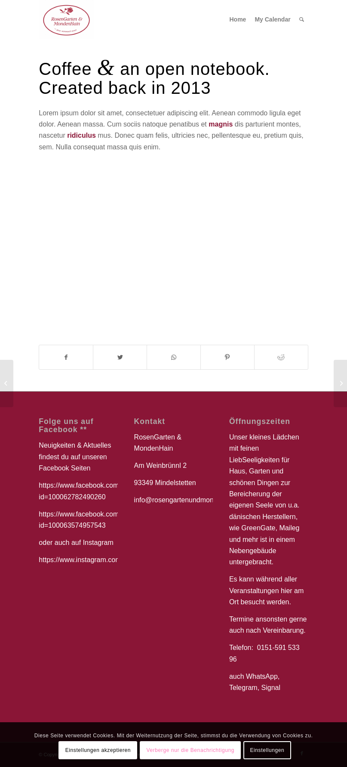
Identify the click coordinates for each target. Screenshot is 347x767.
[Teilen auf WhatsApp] (173, 357)
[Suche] (301, 19)
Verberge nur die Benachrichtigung (190, 750)
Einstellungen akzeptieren (98, 750)
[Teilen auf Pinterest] (227, 357)
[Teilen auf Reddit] (281, 357)
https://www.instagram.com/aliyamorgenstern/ (108, 559)
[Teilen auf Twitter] (120, 357)
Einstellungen (267, 750)
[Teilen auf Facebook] (66, 357)
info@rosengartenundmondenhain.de (191, 500)
